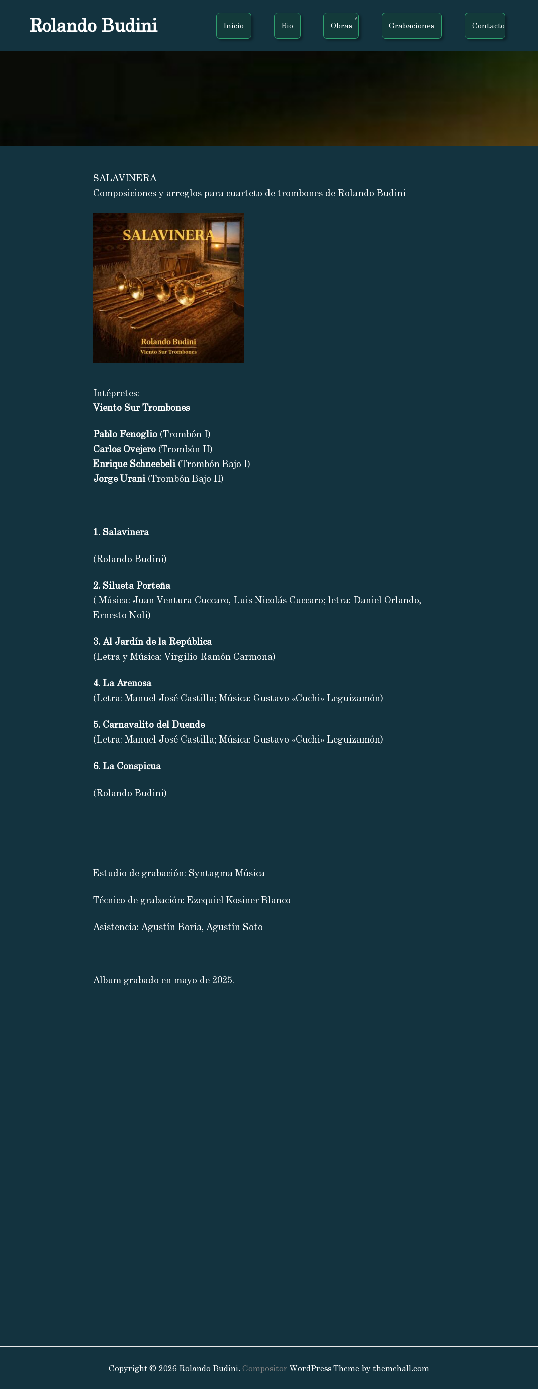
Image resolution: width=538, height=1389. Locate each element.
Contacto (488, 25)
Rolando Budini (93, 25)
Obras (341, 25)
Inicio (233, 25)
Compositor (265, 1368)
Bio (287, 25)
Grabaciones (411, 25)
